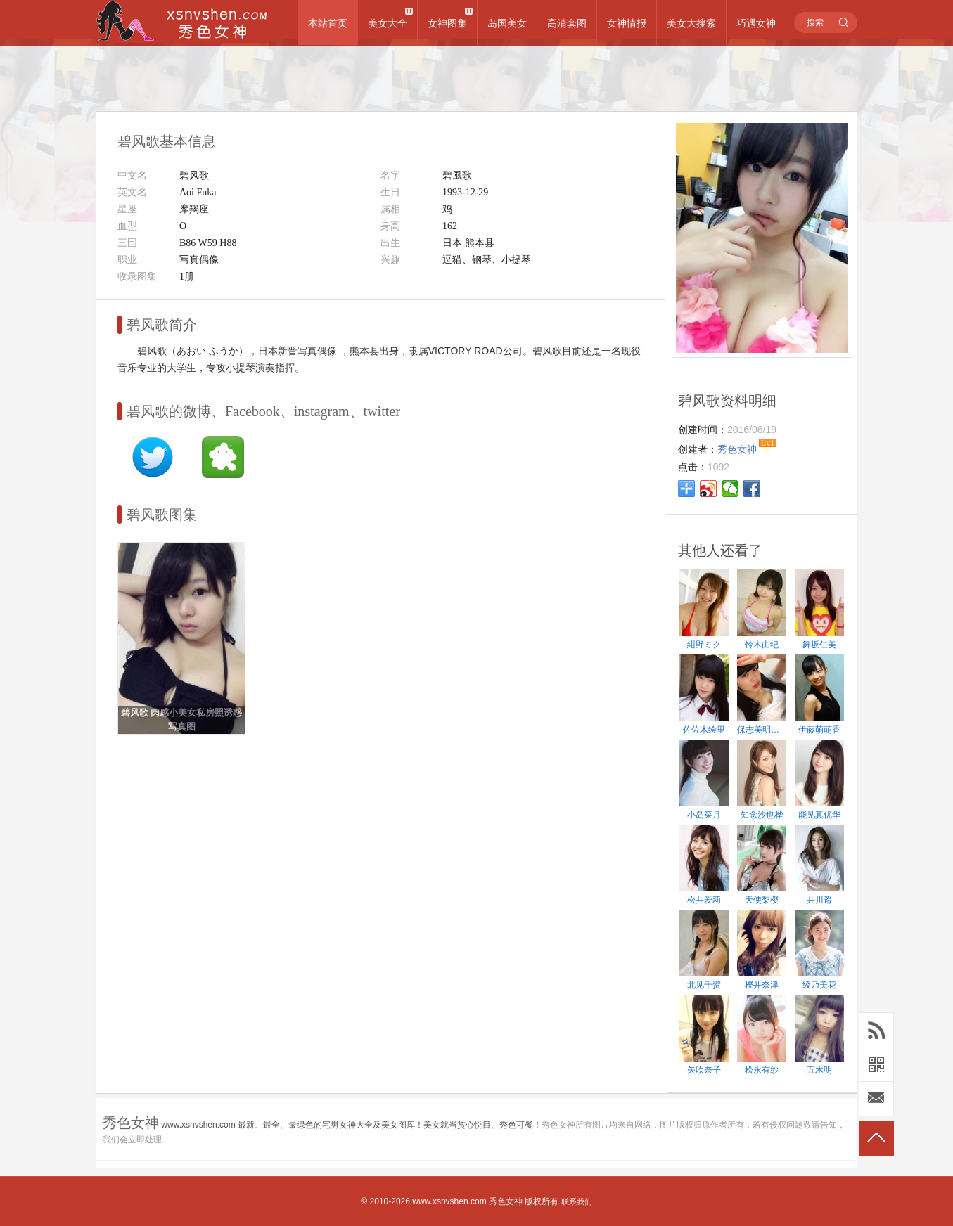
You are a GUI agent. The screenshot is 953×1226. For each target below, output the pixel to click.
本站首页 (327, 23)
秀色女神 (506, 1201)
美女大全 (387, 23)
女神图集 (447, 23)
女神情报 (626, 23)
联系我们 (576, 1201)
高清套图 (567, 23)
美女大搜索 (691, 23)
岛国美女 (507, 23)
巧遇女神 (756, 23)
